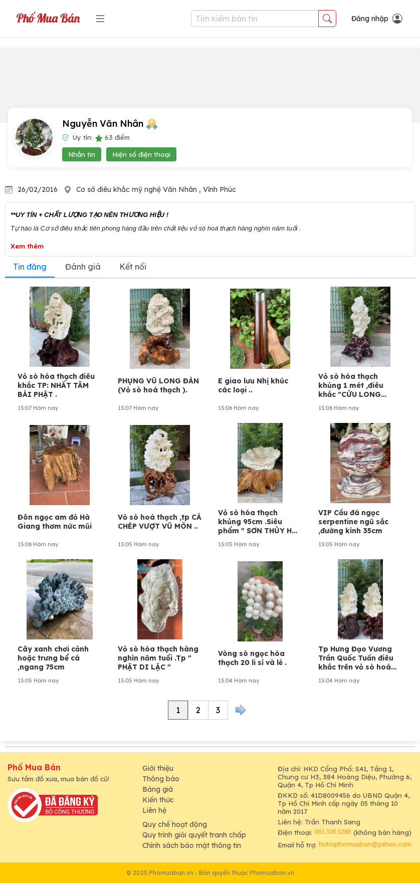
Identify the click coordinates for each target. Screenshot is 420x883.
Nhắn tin (81, 154)
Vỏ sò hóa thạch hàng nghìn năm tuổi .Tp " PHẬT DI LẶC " (158, 658)
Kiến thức (158, 799)
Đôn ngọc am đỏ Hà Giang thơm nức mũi (55, 522)
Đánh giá (83, 267)
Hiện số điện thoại (141, 154)
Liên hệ (154, 810)
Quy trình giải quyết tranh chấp (194, 834)
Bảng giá (157, 789)
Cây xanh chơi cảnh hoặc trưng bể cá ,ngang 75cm (53, 658)
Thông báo (160, 778)
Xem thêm (27, 246)
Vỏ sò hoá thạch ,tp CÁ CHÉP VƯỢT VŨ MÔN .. (159, 522)
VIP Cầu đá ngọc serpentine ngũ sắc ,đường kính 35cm (353, 521)
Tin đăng (30, 267)
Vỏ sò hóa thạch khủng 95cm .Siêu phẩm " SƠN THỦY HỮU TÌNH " (260, 521)
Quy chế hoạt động (174, 824)
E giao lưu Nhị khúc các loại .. (253, 385)
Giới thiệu (157, 768)
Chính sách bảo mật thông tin (191, 845)
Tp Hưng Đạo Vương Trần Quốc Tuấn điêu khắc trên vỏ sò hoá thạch (355, 658)
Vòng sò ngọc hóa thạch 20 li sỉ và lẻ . (252, 658)
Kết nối (132, 267)
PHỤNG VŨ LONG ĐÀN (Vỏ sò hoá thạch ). (158, 385)
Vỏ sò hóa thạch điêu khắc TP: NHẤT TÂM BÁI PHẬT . (56, 385)
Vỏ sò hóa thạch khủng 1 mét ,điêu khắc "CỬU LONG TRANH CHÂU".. (350, 385)
